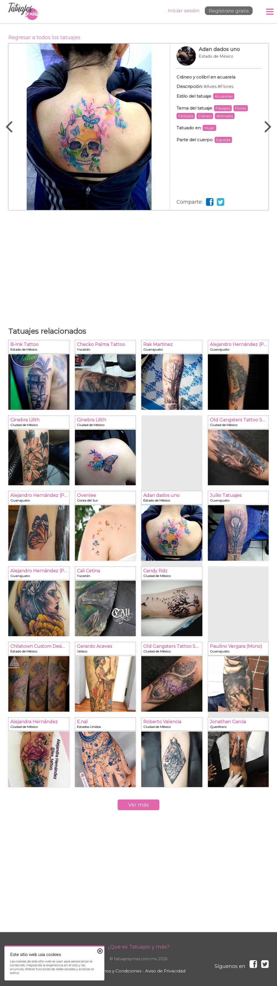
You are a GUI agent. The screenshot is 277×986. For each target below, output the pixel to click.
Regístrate (226, 11)
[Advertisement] (138, 266)
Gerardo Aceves (107, 650)
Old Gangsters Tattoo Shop (240, 423)
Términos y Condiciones (116, 971)
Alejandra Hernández (40, 725)
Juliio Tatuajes (240, 499)
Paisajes (223, 108)
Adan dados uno (219, 58)
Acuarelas (224, 96)
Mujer (209, 128)
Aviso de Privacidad (165, 971)
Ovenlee (107, 499)
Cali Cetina (107, 574)
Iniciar (179, 11)
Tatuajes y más (23, 11)
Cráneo (204, 116)
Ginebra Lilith (40, 423)
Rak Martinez (173, 348)
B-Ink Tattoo (40, 348)
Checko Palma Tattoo (107, 348)
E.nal (107, 725)
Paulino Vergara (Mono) (240, 650)
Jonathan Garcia (240, 725)
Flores (240, 108)
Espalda (223, 140)
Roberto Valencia (173, 725)
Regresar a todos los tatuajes (44, 37)
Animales (224, 116)
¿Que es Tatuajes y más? (139, 947)
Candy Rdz (173, 574)
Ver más (138, 805)
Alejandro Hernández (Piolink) (240, 348)
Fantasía (185, 116)
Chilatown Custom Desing (40, 650)
